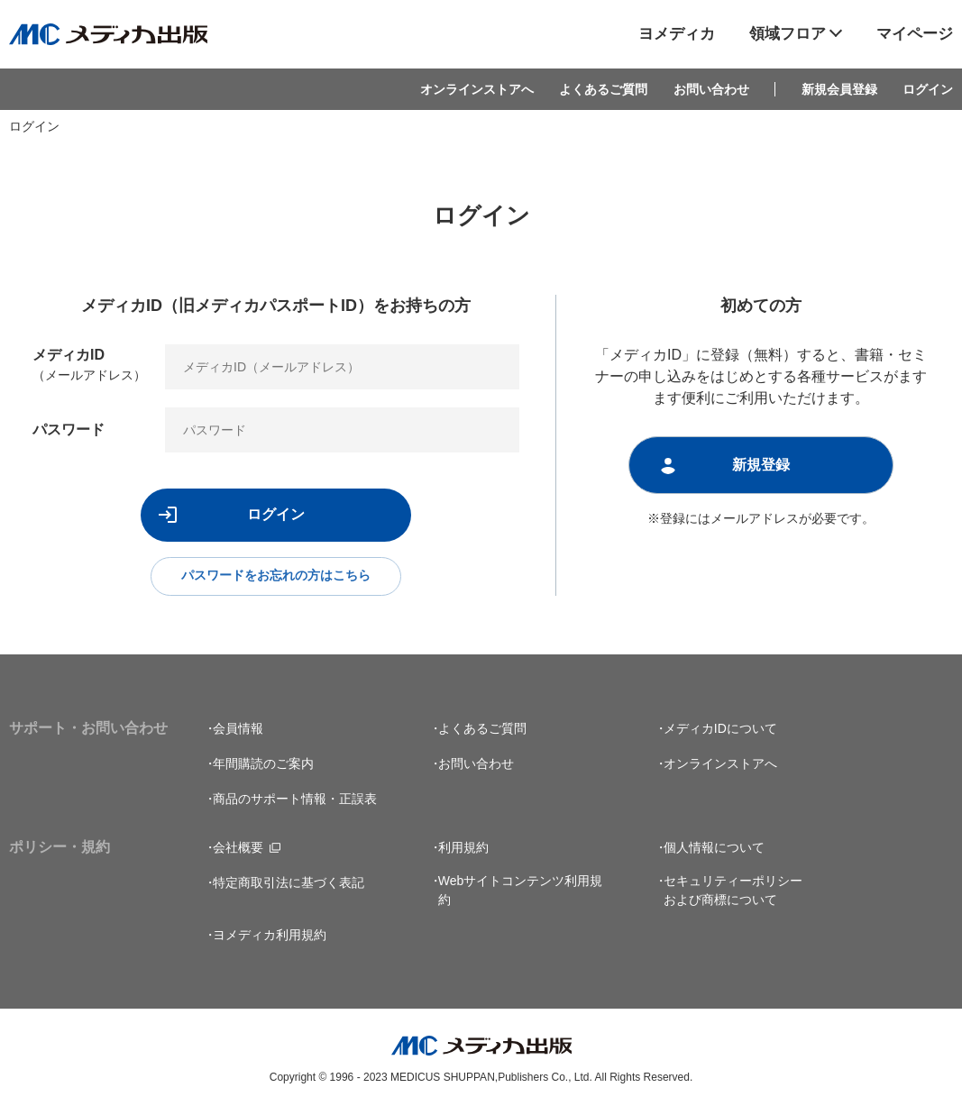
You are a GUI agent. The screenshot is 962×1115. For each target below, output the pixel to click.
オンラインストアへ (477, 89)
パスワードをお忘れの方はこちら (276, 577)
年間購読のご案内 (263, 766)
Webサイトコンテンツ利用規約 (520, 892)
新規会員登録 (839, 89)
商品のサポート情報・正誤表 (295, 801)
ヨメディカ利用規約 (269, 937)
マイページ (914, 33)
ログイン (927, 89)
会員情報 (238, 731)
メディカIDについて (720, 731)
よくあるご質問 (603, 89)
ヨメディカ (676, 33)
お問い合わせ (711, 89)
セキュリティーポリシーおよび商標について (733, 892)
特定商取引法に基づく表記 (288, 885)
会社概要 (238, 850)
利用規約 (463, 850)
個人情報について (714, 850)
